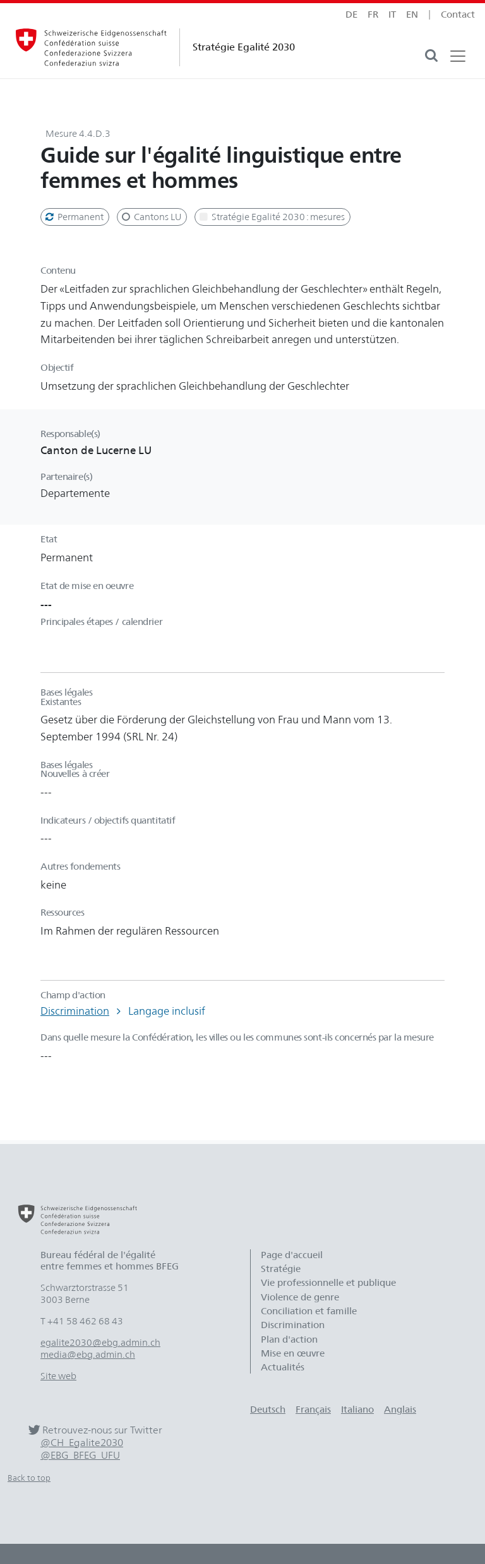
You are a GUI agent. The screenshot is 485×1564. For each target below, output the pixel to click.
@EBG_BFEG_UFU (80, 1455)
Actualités (282, 1367)
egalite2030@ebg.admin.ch (100, 1342)
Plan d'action (289, 1339)
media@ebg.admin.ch (87, 1354)
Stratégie (281, 1269)
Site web (58, 1376)
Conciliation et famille (309, 1311)
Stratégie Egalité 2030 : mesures (271, 217)
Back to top (29, 1478)
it (392, 14)
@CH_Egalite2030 (81, 1443)
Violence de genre (300, 1297)
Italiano (357, 1409)
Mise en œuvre (293, 1353)
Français (313, 1409)
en (412, 14)
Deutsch (267, 1409)
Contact (458, 14)
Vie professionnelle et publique (328, 1282)
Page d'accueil (292, 1255)
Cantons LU (150, 217)
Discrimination (74, 1011)
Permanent (74, 217)
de (351, 14)
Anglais (400, 1409)
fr (373, 14)
